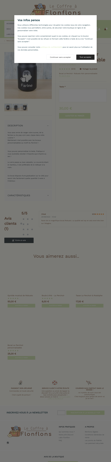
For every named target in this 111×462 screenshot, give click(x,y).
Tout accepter (85, 57)
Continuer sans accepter (60, 57)
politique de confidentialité (51, 47)
